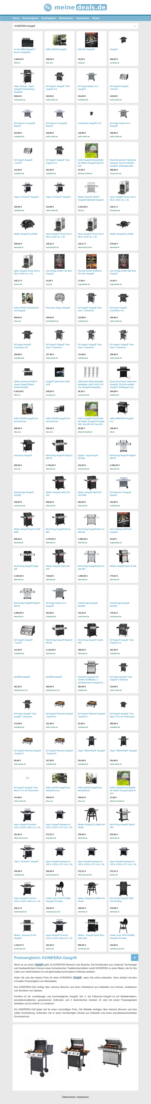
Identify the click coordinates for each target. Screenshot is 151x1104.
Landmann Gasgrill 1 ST (89, 123)
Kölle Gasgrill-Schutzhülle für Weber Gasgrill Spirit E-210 (91, 163)
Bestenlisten (66, 18)
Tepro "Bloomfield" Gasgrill (91, 750)
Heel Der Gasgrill (86, 49)
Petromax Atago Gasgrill (58, 308)
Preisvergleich (30, 18)
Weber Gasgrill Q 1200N (121, 234)
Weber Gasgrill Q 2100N (25, 234)
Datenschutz (68, 1097)
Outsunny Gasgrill (23, 455)
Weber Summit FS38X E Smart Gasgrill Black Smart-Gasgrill (25, 384)
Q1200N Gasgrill (54, 677)
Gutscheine (82, 18)
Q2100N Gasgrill (22, 677)
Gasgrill (114, 49)
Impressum (83, 1097)
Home (16, 18)
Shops (95, 18)
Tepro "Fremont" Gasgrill (26, 197)
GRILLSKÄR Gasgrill (56, 49)
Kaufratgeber (48, 18)
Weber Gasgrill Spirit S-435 (123, 566)
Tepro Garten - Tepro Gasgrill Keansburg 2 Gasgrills (24, 89)
